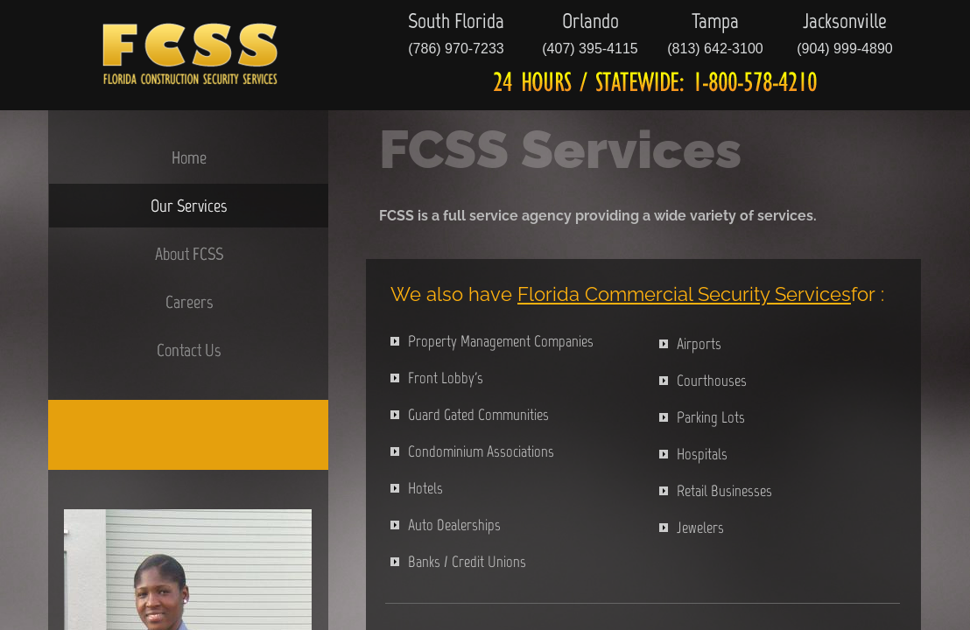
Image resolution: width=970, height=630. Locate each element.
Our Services (189, 205)
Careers (189, 301)
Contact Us (189, 350)
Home (189, 157)
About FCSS (189, 253)
